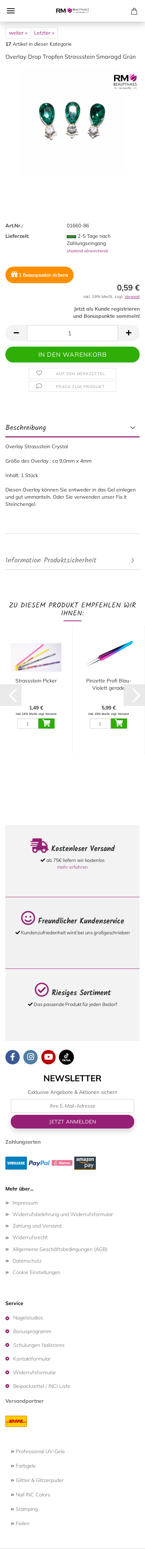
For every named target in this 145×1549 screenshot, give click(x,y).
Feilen (20, 1523)
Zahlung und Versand (37, 1226)
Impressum (25, 1202)
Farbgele (23, 1466)
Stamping (24, 1509)
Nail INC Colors (30, 1494)
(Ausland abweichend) (87, 250)
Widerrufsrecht (30, 1237)
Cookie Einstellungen (36, 1272)
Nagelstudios (28, 1317)
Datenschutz (27, 1261)
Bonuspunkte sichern (39, 274)
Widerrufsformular (34, 1372)
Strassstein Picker (36, 680)
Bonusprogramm (32, 1331)
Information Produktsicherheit (51, 560)
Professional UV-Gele (38, 1451)
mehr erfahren (72, 867)
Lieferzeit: (17, 236)
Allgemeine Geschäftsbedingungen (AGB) (60, 1249)
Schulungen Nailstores (39, 1345)
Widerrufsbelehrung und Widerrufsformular (63, 1214)
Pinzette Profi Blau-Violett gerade (108, 684)
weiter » (18, 33)
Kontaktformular (32, 1359)
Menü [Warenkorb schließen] (11, 10)
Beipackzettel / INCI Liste (41, 1386)
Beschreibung (25, 428)
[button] (16, 333)
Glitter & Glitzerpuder (37, 1480)
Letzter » (44, 33)
